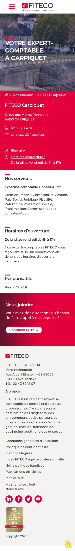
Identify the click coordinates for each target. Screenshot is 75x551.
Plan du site (14, 478)
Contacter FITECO (23, 330)
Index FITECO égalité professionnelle (34, 459)
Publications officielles (23, 472)
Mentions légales (18, 453)
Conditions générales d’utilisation (31, 441)
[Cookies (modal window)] (68, 544)
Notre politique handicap (25, 465)
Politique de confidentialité (26, 447)
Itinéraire (15, 151)
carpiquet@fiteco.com (29, 134)
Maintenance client (20, 484)
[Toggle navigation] (12, 6)
